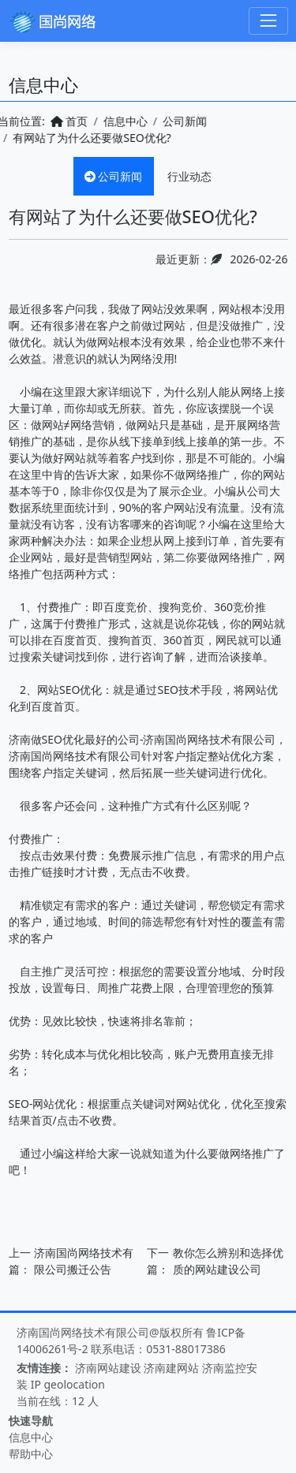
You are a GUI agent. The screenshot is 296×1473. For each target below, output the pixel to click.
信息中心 (116, 121)
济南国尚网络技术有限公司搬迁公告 (83, 1261)
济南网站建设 (108, 1367)
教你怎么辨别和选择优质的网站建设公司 (228, 1261)
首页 (60, 121)
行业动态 (189, 176)
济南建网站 (171, 1367)
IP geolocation (68, 1384)
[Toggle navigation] (268, 21)
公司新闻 (175, 121)
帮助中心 (31, 1453)
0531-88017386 (186, 1348)
